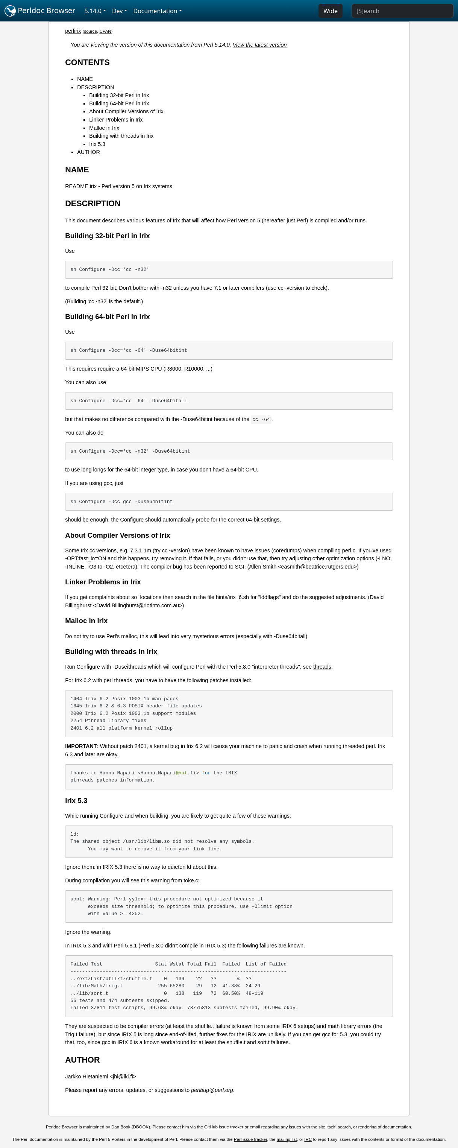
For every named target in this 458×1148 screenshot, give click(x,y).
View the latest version (260, 45)
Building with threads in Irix (121, 136)
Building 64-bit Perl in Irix (119, 103)
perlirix (73, 31)
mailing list (287, 1139)
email (255, 1127)
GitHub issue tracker (223, 1127)
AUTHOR (88, 152)
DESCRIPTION (95, 87)
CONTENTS (87, 62)
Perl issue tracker (250, 1139)
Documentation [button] (155, 11)
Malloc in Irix (104, 128)
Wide (330, 11)
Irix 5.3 (97, 144)
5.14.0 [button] (93, 11)
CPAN (105, 31)
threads (322, 667)
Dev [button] (117, 11)
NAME (85, 79)
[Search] (402, 11)
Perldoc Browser (40, 11)
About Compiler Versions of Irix (126, 111)
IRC (308, 1139)
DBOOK (141, 1127)
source (90, 31)
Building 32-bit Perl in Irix (119, 95)
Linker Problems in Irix (116, 120)
